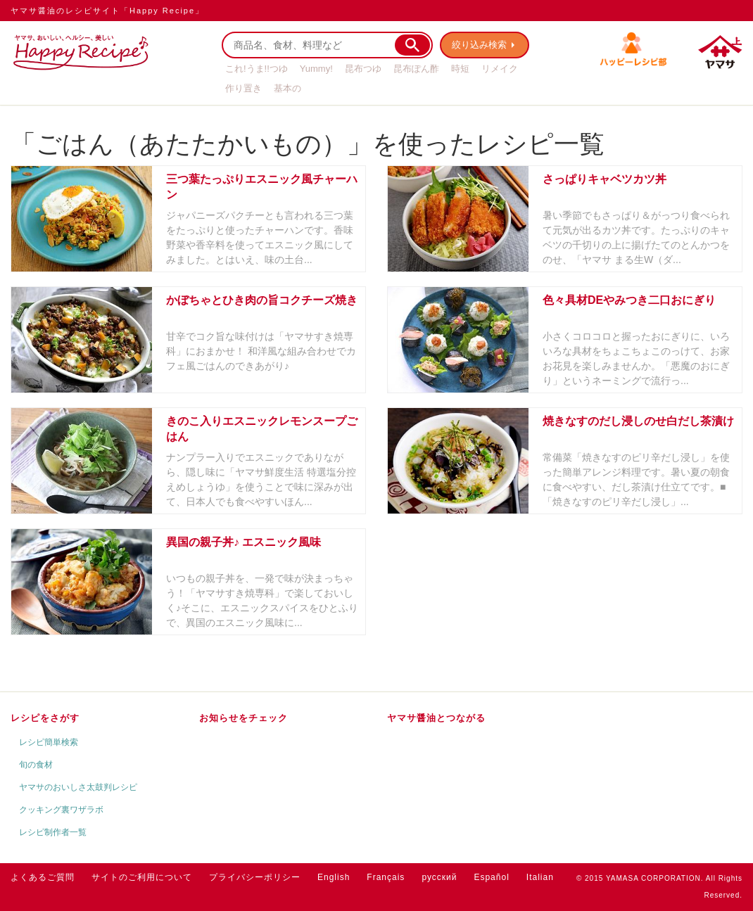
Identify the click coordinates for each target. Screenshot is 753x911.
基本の (287, 88)
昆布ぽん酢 (416, 68)
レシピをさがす (45, 718)
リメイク (499, 68)
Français (386, 877)
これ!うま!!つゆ (256, 68)
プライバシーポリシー (254, 877)
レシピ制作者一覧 (53, 832)
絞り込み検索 (479, 44)
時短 (460, 68)
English (333, 877)
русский (439, 877)
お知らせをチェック (243, 718)
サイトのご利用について (141, 877)
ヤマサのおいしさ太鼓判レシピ (78, 787)
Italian (540, 877)
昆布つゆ (363, 68)
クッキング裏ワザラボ (61, 810)
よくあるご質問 (43, 877)
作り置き (243, 88)
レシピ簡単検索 (48, 742)
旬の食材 (36, 765)
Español (491, 877)
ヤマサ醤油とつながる (436, 718)
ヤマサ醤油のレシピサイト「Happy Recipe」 (107, 10)
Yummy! (316, 68)
